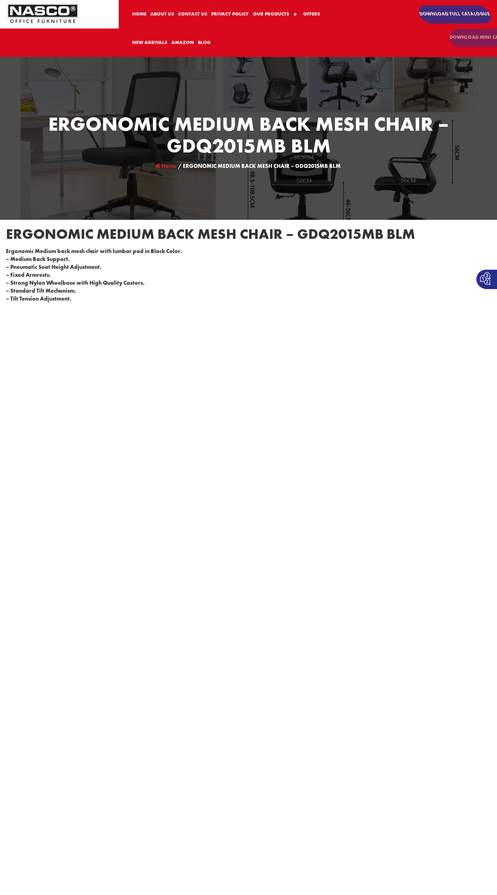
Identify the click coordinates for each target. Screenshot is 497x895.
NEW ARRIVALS (149, 43)
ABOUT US (162, 14)
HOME (139, 14)
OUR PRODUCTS (271, 14)
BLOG (204, 43)
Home (166, 166)
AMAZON (182, 43)
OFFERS (311, 14)
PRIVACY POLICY (230, 14)
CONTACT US (192, 14)
